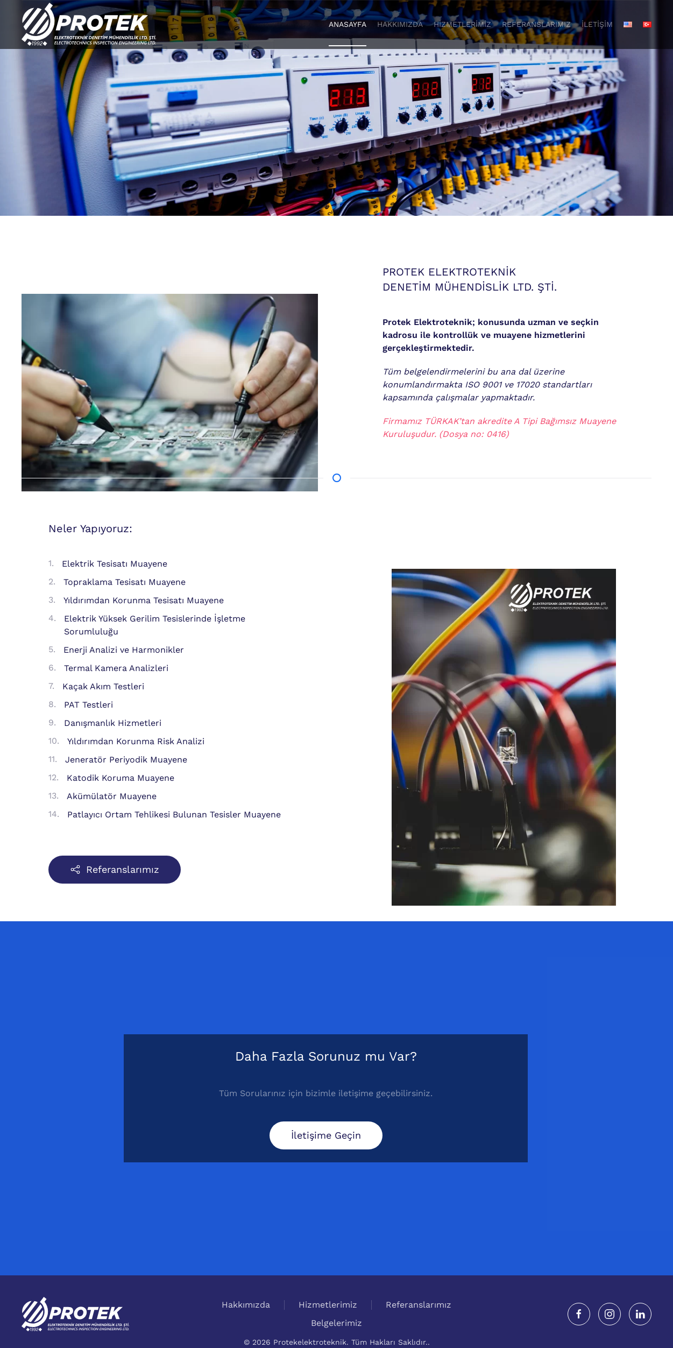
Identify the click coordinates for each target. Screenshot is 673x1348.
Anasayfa (347, 24)
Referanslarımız (536, 24)
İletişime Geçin (326, 1135)
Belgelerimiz (336, 1324)
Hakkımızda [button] (400, 24)
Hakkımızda (246, 1306)
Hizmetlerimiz (462, 24)
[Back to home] (89, 24)
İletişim (597, 24)
